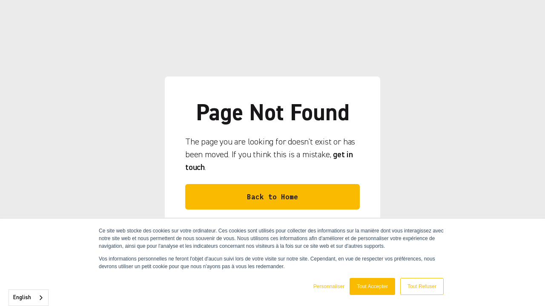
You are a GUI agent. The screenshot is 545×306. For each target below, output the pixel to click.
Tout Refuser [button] (421, 286)
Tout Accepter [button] (372, 286)
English (22, 297)
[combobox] (29, 297)
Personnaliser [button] (328, 286)
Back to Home (272, 197)
